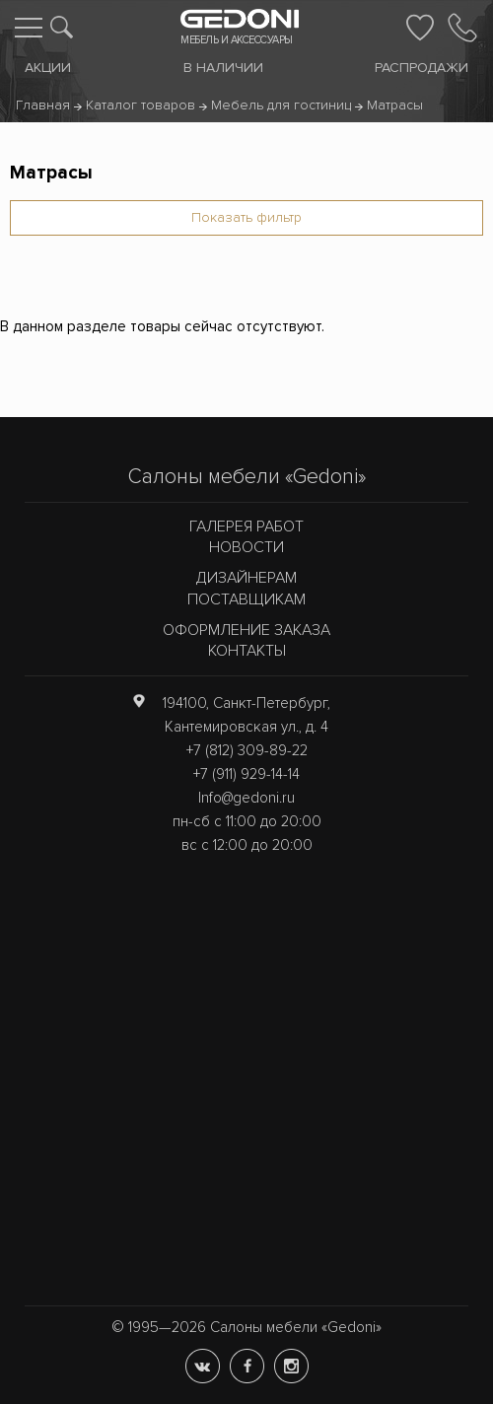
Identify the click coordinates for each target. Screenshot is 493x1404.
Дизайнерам (246, 578)
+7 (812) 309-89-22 (247, 750)
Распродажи (421, 67)
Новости (246, 547)
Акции (48, 67)
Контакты (247, 651)
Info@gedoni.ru (246, 798)
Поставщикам (246, 599)
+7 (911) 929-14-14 (246, 774)
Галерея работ (246, 526)
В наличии (223, 67)
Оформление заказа (246, 630)
